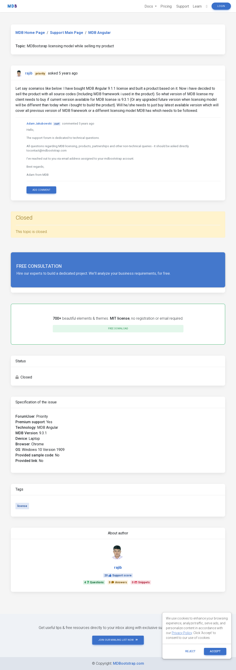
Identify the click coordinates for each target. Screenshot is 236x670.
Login (221, 6)
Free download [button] (118, 328)
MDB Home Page (30, 32)
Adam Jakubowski (39, 123)
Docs (149, 6)
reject (190, 651)
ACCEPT (215, 651)
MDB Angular (99, 32)
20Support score (118, 575)
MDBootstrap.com (128, 663)
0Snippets (141, 582)
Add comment (41, 189)
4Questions (94, 582)
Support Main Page (66, 32)
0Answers (118, 582)
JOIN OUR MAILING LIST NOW (118, 639)
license (22, 506)
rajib (28, 73)
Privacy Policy (182, 633)
